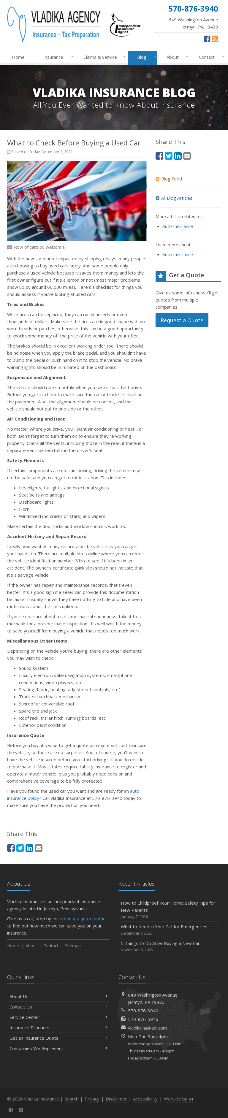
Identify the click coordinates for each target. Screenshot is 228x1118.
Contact (210, 57)
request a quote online (82, 919)
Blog (145, 57)
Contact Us (58, 1007)
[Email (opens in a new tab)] (38, 848)
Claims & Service (103, 57)
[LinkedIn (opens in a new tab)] (29, 848)
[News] (215, 39)
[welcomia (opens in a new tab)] (55, 247)
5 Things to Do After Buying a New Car (169, 946)
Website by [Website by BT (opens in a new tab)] (179, 1099)
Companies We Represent (58, 1048)
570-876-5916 (143, 1019)
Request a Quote (182, 320)
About (176, 57)
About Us (58, 996)
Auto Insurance (177, 226)
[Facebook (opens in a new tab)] (207, 39)
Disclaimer (116, 1099)
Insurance (56, 57)
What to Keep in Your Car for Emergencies (169, 930)
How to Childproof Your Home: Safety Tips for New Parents (169, 910)
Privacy (92, 1099)
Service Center (58, 1017)
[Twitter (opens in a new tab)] (20, 848)
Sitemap (73, 946)
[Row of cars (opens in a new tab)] (26, 247)
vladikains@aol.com (147, 1028)
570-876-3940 (107, 798)
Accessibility (145, 1099)
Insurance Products (58, 1027)
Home (18, 57)
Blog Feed (169, 179)
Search (71, 1099)
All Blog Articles (174, 198)
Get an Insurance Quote (58, 1038)
